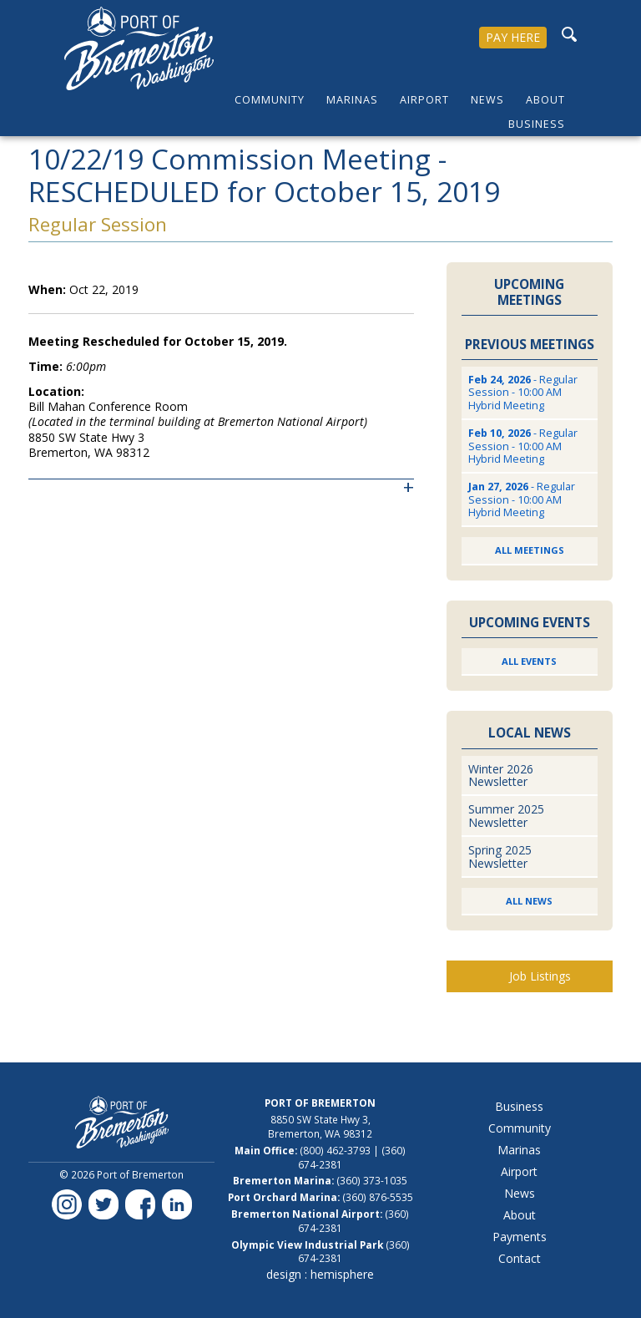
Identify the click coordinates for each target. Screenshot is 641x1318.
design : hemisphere (320, 1274)
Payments (519, 1236)
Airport (424, 100)
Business (536, 124)
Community (270, 100)
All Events (529, 661)
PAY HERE (513, 37)
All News (529, 901)
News (487, 100)
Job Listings (540, 976)
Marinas (352, 100)
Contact (519, 1258)
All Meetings (529, 550)
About (545, 100)
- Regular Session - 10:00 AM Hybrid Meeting (523, 393)
